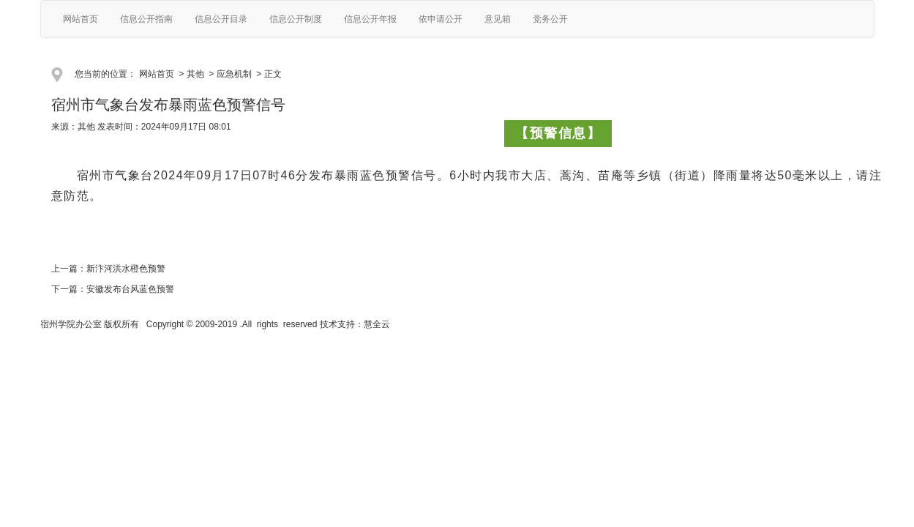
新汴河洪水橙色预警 (125, 269)
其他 (195, 74)
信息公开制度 (295, 19)
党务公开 (550, 19)
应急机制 (234, 74)
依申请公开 (440, 19)
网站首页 (80, 19)
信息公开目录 (221, 19)
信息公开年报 (370, 19)
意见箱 (497, 19)
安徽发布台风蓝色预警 (130, 289)
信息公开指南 (146, 19)
